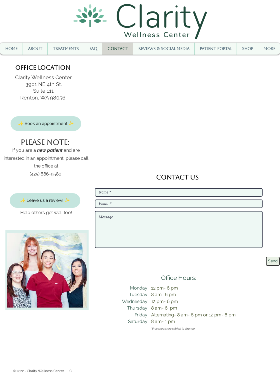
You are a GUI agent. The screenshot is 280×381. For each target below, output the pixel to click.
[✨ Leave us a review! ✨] (45, 200)
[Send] (273, 261)
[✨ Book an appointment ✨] (46, 123)
